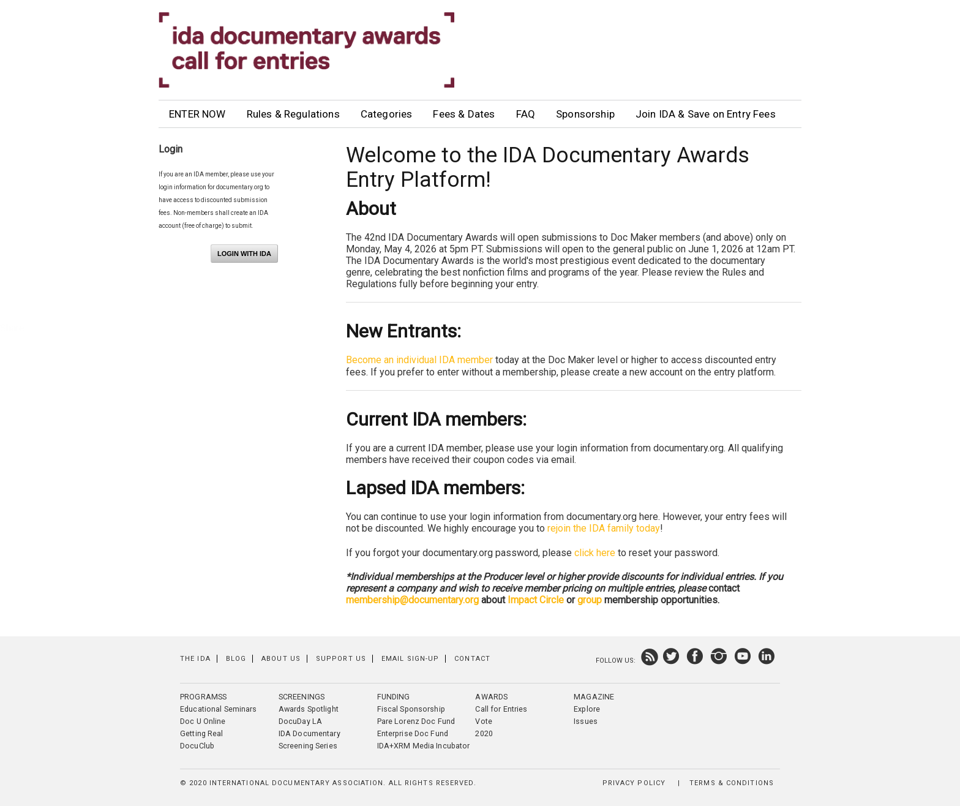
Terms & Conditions (731, 783)
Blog (236, 659)
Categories (387, 114)
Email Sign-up (410, 659)
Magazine (594, 696)
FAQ (526, 114)
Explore (587, 709)
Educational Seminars (218, 709)
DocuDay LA (300, 721)
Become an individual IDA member (419, 360)
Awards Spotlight (309, 709)
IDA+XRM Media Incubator (423, 745)
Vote (483, 721)
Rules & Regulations (293, 114)
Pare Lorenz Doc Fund (416, 721)
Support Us (341, 659)
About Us (281, 659)
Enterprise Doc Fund (412, 733)
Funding (393, 696)
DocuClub (197, 745)
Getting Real (201, 733)
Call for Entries (501, 709)
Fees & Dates (464, 114)
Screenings (301, 696)
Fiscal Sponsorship (411, 709)
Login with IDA (244, 253)
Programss (203, 696)
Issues (586, 721)
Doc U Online (203, 721)
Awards (491, 696)
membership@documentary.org (412, 600)
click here (594, 553)
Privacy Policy (634, 783)
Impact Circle (536, 600)
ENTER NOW (197, 114)
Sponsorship (585, 114)
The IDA (195, 659)
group (590, 600)
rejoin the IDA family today (603, 528)
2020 (484, 733)
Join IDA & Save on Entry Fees (706, 114)
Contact (472, 659)
